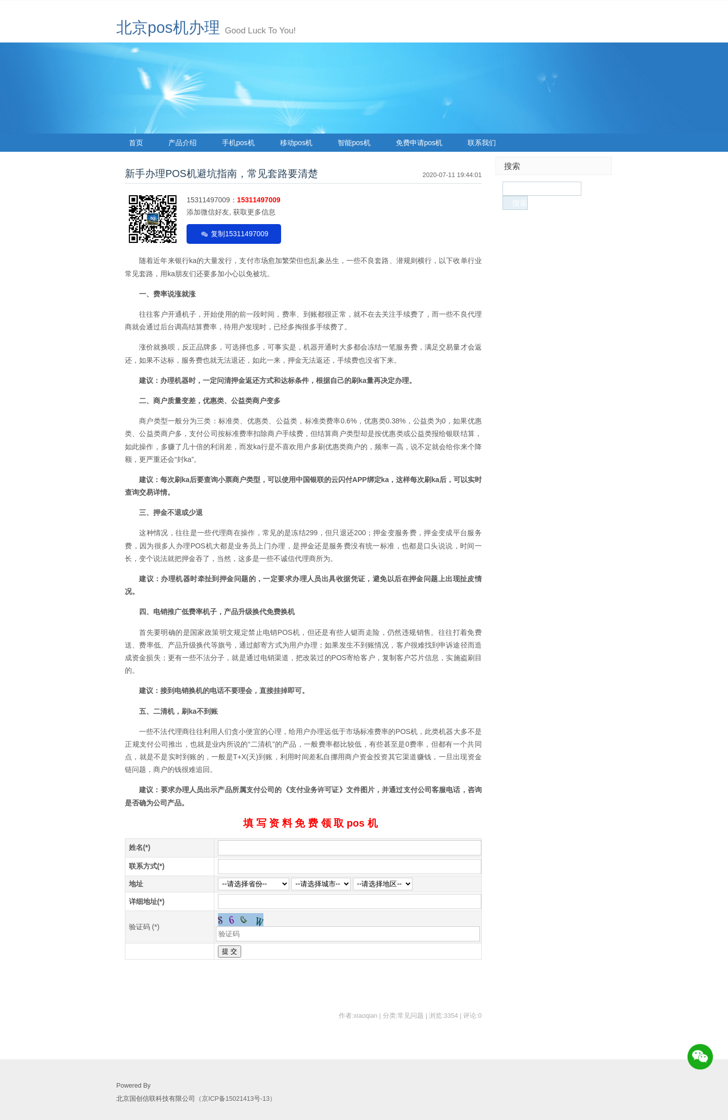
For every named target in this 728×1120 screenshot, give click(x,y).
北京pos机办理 (168, 27)
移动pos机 (296, 143)
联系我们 (482, 143)
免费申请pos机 (419, 143)
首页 (136, 143)
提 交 (229, 951)
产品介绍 (182, 143)
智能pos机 (354, 143)
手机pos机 (238, 143)
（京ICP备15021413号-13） (235, 1098)
